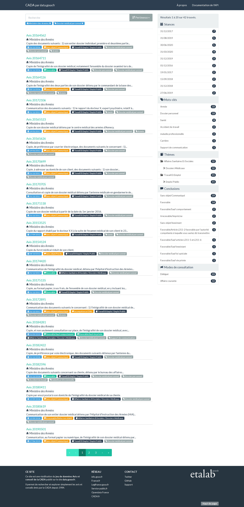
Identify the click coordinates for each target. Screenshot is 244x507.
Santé (109, 112)
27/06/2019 (33, 441)
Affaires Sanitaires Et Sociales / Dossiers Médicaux (82, 273)
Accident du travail (36, 380)
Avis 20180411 (36, 387)
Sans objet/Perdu (53, 254)
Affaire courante (188, 281)
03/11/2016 (33, 89)
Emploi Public (189, 181)
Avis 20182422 (36, 345)
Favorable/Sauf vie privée (89, 334)
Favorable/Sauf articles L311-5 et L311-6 (188, 240)
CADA (30, 5)
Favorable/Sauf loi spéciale (188, 253)
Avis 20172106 (36, 100)
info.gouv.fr (97, 476)
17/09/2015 (33, 234)
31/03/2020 (188, 51)
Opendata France (100, 492)
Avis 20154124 (36, 242)
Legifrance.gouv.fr (100, 484)
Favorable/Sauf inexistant (188, 246)
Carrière (188, 140)
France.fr (96, 480)
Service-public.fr (99, 488)
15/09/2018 (33, 399)
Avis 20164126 (36, 77)
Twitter (128, 476)
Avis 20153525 (36, 223)
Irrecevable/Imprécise (188, 216)
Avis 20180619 (36, 406)
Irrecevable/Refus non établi (58, 418)
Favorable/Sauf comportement (59, 334)
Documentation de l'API (205, 5)
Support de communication (122, 338)
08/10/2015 (33, 254)
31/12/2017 (33, 112)
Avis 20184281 (36, 322)
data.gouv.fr (47, 5)
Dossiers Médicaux (189, 168)
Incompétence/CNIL (82, 311)
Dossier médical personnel (118, 47)
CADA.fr (96, 496)
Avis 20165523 (36, 119)
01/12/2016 (33, 47)
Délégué (188, 274)
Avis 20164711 (36, 58)
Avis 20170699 (36, 161)
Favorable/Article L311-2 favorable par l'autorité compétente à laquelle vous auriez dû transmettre (188, 231)
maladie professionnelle (62, 380)
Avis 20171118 (36, 203)
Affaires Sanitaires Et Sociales (188, 161)
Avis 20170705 (36, 184)
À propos (182, 5)
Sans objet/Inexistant (188, 223)
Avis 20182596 (36, 364)
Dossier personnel (37, 51)
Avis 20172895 (36, 299)
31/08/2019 (188, 38)
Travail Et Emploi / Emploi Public (87, 47)
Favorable (49, 70)
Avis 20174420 (36, 261)
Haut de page (210, 503)
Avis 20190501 (36, 429)
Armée (54, 51)
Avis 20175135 (36, 280)
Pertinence (141, 17)
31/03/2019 (33, 334)
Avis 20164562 (36, 35)
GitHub (128, 480)
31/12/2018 (33, 357)
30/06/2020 (188, 45)
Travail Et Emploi (188, 175)
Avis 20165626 (36, 138)
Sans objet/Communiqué (56, 47)
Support (129, 484)
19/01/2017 (33, 131)
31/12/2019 (188, 58)
